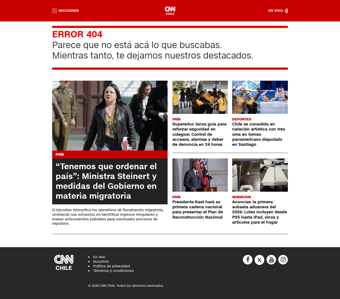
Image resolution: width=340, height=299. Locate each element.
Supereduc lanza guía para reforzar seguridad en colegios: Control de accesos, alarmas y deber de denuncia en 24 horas (199, 134)
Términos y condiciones (113, 270)
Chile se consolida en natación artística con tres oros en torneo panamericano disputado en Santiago (258, 134)
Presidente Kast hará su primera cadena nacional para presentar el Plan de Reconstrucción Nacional (197, 209)
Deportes (241, 119)
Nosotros (101, 261)
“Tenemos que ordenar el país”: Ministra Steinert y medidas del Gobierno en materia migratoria (106, 181)
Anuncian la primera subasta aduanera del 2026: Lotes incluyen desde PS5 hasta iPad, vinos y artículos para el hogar (259, 212)
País (60, 154)
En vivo (99, 256)
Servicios (241, 197)
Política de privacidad (111, 266)
